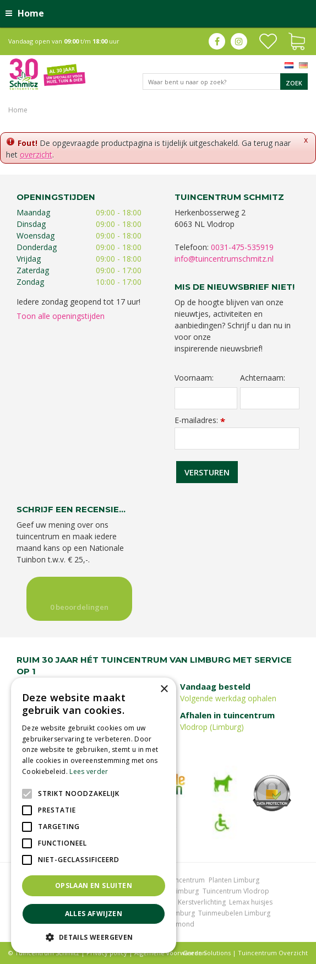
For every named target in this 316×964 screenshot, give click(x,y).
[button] (93, 936)
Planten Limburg (234, 880)
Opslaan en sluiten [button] (93, 885)
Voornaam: (194, 378)
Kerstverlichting (202, 902)
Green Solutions (207, 953)
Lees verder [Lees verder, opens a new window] (88, 771)
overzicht (36, 154)
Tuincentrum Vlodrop (236, 891)
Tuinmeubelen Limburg (234, 913)
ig (239, 41)
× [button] (164, 689)
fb (217, 41)
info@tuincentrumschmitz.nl (224, 258)
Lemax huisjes (251, 902)
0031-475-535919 (242, 247)
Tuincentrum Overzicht (273, 953)
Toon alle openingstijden (61, 316)
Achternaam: (262, 378)
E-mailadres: (200, 420)
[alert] (93, 815)
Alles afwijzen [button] (94, 913)
